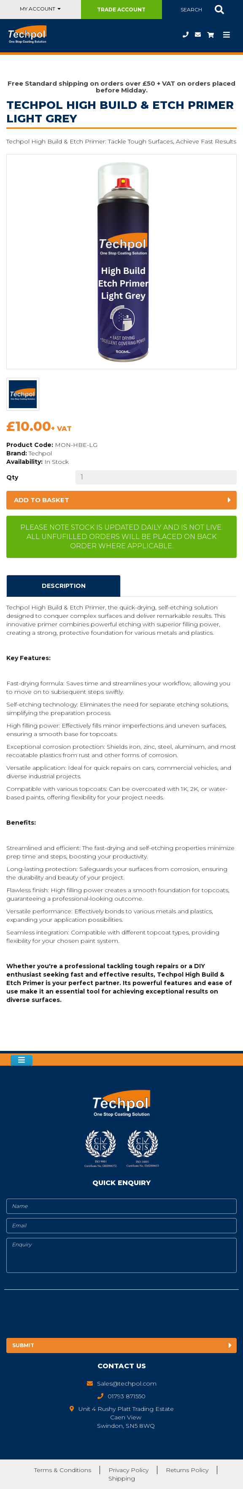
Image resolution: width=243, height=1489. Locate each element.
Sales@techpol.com (198, 35)
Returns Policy (187, 1470)
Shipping (121, 1478)
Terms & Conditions (62, 1470)
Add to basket (41, 500)
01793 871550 (186, 35)
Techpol (40, 453)
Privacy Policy (128, 1470)
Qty (12, 477)
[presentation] (75, 1314)
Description (64, 586)
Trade (121, 9)
